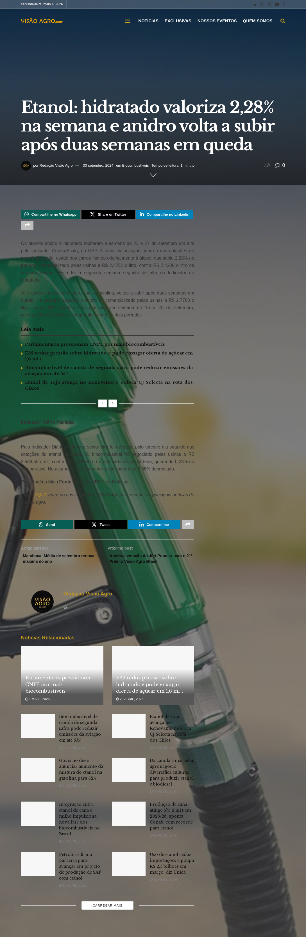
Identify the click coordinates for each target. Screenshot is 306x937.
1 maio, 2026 (37, 705)
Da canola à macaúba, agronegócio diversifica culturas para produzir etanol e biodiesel (172, 778)
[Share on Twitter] (108, 215)
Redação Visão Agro (56, 165)
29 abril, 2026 (129, 705)
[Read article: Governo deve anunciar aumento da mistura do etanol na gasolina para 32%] (38, 776)
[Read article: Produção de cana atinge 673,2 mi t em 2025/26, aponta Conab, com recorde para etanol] (129, 820)
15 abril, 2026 (163, 886)
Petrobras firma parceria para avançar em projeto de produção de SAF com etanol (80, 872)
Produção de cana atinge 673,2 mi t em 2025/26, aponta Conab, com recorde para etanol (171, 822)
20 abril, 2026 (163, 798)
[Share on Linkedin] (164, 215)
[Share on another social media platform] (27, 227)
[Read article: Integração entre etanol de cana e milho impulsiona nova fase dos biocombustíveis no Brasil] (38, 820)
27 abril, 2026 (72, 754)
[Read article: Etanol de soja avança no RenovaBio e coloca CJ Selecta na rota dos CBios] (129, 732)
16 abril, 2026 (72, 892)
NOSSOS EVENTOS (217, 20)
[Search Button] (282, 21)
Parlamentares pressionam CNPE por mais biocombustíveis (95, 346)
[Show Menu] (127, 21)
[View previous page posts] (102, 406)
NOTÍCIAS (148, 20)
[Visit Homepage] (42, 21)
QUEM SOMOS (257, 20)
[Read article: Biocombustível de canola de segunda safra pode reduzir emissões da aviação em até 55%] (38, 732)
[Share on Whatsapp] (50, 215)
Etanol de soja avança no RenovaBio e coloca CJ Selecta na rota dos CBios (170, 734)
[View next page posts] (112, 406)
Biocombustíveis (135, 165)
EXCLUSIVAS (178, 20)
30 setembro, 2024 (98, 165)
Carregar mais (107, 911)
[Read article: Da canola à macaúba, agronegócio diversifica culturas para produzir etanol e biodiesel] (129, 776)
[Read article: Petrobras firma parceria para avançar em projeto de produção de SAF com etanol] (38, 870)
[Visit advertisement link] (107, 437)
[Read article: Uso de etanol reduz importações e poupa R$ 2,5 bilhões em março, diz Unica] (129, 870)
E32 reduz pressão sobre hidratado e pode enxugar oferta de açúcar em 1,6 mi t (149, 690)
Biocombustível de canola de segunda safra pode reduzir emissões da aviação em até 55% (80, 734)
